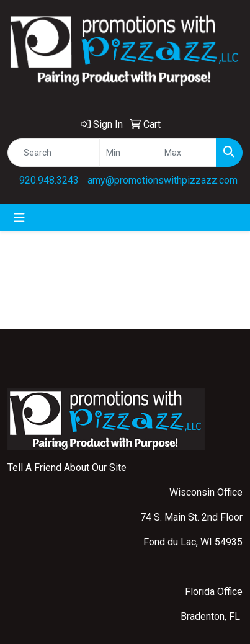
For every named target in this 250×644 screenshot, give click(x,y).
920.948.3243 (49, 180)
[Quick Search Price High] (187, 152)
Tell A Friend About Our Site (67, 467)
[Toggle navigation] (19, 217)
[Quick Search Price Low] (128, 152)
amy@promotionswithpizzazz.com (162, 180)
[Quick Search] (53, 152)
